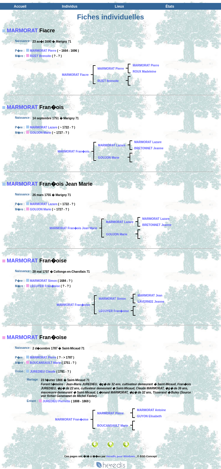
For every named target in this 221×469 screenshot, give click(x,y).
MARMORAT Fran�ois (73, 151)
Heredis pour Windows (120, 456)
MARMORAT (22, 31)
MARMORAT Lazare (43, 127)
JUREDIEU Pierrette (56, 401)
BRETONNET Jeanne (148, 148)
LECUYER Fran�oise (45, 286)
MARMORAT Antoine (151, 410)
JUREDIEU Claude (43, 371)
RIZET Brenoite (40, 56)
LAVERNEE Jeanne (151, 301)
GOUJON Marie (40, 132)
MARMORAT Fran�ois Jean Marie (73, 228)
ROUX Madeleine (144, 71)
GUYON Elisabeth (149, 416)
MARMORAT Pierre (43, 50)
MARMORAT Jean (150, 295)
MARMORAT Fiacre (75, 74)
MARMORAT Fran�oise (73, 304)
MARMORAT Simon (43, 280)
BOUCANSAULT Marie (45, 362)
